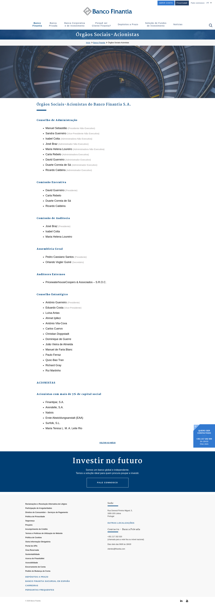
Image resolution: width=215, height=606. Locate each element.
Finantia (182, 3)
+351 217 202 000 (204, 439)
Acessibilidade (31, 570)
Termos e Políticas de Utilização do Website (44, 541)
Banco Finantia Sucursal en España (47, 589)
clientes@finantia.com (116, 556)
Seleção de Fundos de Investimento (155, 24)
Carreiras (31, 593)
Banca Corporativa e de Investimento (74, 24)
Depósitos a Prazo (128, 24)
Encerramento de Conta (35, 574)
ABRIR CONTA (166, 3)
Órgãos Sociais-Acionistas (118, 43)
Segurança (30, 528)
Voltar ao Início (107, 443)
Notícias (178, 24)
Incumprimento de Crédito (36, 537)
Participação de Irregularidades (38, 516)
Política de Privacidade (35, 524)
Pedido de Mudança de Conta (37, 579)
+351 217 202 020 (115, 544)
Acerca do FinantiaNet (34, 566)
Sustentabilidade (32, 562)
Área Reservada (32, 558)
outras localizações (121, 530)
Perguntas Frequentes (39, 597)
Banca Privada (53, 24)
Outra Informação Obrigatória (38, 549)
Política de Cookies (33, 545)
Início (88, 43)
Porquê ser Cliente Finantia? (101, 24)
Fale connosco (198, 3)
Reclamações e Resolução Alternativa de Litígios (46, 511)
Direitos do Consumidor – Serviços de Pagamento (46, 520)
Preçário (29, 532)
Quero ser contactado (204, 431)
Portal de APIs (31, 553)
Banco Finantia (37, 24)
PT (208, 3)
